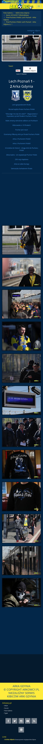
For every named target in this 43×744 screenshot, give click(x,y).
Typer (6, 713)
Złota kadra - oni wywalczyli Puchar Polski (21, 155)
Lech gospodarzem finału (21, 105)
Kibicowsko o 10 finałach (21, 125)
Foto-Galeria (8, 13)
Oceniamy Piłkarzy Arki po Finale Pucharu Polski (21, 134)
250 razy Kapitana (21, 159)
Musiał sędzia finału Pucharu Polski (22, 109)
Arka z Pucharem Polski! (22, 139)
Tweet (10, 66)
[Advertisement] (21, 200)
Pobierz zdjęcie (30, 69)
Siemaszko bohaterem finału (21, 168)
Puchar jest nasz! (21, 130)
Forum (6, 708)
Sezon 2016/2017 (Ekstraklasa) (17, 15)
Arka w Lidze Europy (21, 164)
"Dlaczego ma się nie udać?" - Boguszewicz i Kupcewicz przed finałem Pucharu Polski (21, 115)
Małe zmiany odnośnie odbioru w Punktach (22, 121)
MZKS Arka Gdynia (22, 13)
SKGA (6, 706)
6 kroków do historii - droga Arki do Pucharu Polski (21, 149)
